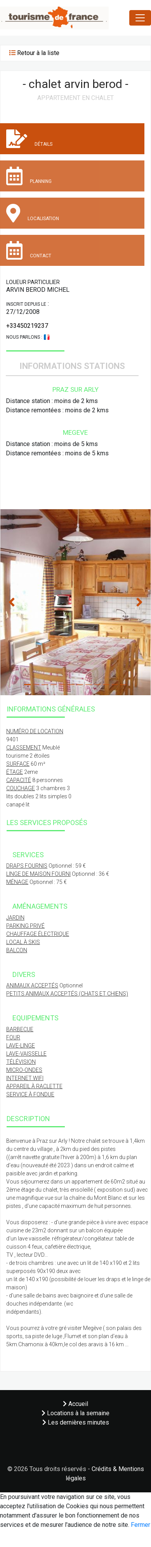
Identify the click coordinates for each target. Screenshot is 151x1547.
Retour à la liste (38, 53)
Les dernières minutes (75, 1422)
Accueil (75, 1403)
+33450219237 (27, 325)
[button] (11, 602)
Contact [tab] (28, 250)
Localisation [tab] (32, 213)
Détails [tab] (29, 138)
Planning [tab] (29, 176)
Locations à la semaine (75, 1413)
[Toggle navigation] (140, 18)
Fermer (140, 1524)
